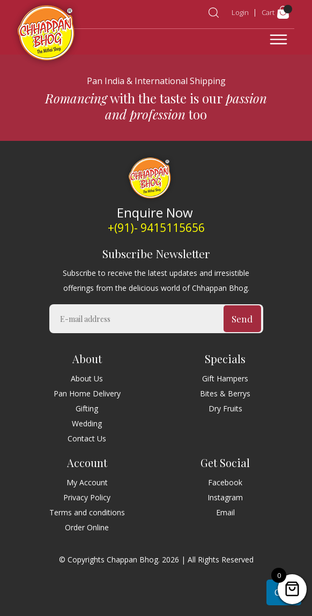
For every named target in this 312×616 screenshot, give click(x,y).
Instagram (225, 497)
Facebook (225, 482)
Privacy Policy (86, 497)
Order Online (87, 527)
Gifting (87, 408)
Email (225, 512)
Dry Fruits (225, 408)
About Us (87, 378)
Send (242, 319)
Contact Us (87, 438)
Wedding (87, 423)
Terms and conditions (87, 512)
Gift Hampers (225, 378)
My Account (87, 482)
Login (240, 12)
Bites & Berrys (225, 393)
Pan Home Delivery (87, 393)
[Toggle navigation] (278, 39)
